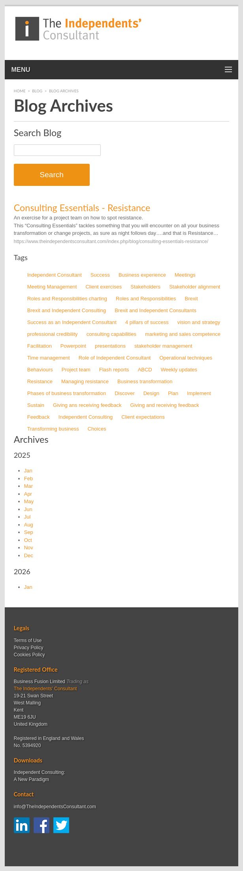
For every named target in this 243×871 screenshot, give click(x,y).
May (29, 501)
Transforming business (53, 429)
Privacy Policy (28, 647)
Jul (27, 517)
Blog (37, 90)
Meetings (185, 275)
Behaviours (40, 370)
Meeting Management (52, 287)
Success (100, 275)
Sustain (35, 405)
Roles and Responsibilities (146, 299)
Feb (28, 478)
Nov (28, 548)
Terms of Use (28, 640)
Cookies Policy (29, 654)
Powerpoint (73, 346)
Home (20, 90)
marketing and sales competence (182, 334)
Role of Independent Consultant (115, 358)
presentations (110, 346)
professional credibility (52, 334)
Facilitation (39, 346)
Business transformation (144, 381)
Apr (28, 494)
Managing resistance (85, 381)
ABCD (145, 370)
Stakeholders (145, 287)
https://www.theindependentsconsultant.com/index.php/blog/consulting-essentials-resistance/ (111, 241)
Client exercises (103, 287)
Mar (28, 486)
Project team (76, 370)
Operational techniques (185, 358)
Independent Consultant (54, 275)
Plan (173, 393)
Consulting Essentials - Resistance (82, 207)
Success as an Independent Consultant (72, 322)
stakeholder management (163, 346)
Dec (28, 555)
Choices (97, 429)
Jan (28, 471)
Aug (28, 525)
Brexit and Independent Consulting (66, 310)
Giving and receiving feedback (164, 405)
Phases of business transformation (66, 393)
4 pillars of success (147, 322)
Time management (48, 358)
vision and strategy (198, 322)
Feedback (38, 417)
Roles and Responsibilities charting (67, 299)
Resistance (40, 381)
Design (151, 393)
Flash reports (114, 370)
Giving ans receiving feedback (87, 405)
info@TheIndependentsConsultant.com (55, 806)
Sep (28, 532)
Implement (199, 393)
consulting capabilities (111, 334)
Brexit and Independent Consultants (155, 310)
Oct (28, 540)
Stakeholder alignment (194, 287)
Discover (125, 393)
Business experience (142, 275)
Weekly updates (179, 370)
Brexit (191, 299)
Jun (28, 509)
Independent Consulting (85, 417)
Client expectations (143, 417)
